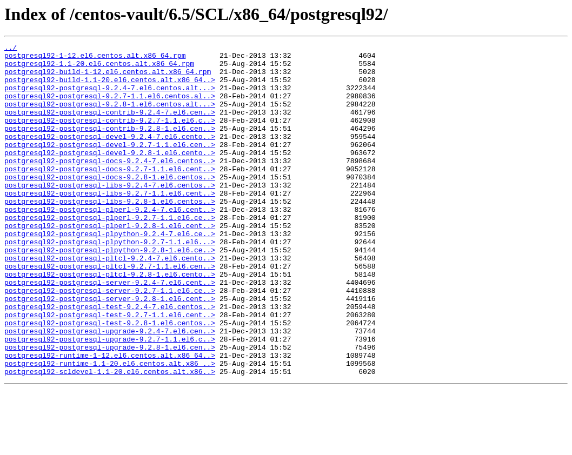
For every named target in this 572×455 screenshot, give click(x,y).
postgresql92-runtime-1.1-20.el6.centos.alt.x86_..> (109, 428)
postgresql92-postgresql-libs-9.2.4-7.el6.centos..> (109, 214)
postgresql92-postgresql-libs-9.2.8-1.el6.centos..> (109, 233)
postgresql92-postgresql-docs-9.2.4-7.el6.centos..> (109, 185)
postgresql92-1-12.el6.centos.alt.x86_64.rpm (94, 58)
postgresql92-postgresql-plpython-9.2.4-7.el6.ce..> (109, 272)
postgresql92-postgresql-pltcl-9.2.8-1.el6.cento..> (109, 321)
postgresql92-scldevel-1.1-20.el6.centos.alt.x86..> (109, 438)
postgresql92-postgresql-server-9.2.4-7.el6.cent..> (109, 331)
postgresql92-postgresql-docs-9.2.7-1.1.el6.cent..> (109, 194)
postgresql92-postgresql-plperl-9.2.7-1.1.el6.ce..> (109, 253)
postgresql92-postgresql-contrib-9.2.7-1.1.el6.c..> (109, 136)
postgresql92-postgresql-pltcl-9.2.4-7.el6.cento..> (109, 301)
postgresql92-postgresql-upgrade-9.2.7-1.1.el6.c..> (109, 399)
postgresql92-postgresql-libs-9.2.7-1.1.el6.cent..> (109, 224)
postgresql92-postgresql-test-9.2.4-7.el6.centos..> (109, 360)
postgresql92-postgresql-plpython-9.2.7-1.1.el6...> (109, 282)
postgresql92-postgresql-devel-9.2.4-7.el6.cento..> (109, 155)
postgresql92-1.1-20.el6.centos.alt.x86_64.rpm (99, 68)
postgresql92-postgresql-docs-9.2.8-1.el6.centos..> (109, 204)
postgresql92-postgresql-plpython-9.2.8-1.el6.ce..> (109, 292)
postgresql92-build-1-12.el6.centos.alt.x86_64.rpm (107, 78)
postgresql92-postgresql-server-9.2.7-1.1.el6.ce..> (109, 340)
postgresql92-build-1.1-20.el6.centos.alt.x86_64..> (109, 87)
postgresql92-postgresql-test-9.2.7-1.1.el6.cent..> (109, 369)
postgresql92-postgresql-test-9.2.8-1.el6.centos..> (109, 379)
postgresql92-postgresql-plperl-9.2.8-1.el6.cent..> (109, 262)
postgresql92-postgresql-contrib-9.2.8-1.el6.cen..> (109, 146)
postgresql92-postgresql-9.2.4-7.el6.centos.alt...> (109, 97)
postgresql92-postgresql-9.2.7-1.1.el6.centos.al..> (109, 107)
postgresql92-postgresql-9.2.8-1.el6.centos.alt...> (109, 117)
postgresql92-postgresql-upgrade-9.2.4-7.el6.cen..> (109, 389)
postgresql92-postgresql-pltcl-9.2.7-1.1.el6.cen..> (109, 311)
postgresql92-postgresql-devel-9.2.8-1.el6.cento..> (109, 175)
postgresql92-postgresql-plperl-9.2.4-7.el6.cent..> (109, 243)
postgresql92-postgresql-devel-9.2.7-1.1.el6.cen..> (109, 165)
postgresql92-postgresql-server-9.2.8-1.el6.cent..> (109, 350)
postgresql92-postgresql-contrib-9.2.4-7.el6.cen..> (109, 126)
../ (10, 48)
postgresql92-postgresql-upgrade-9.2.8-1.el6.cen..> (109, 408)
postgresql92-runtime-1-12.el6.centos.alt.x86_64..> (109, 418)
